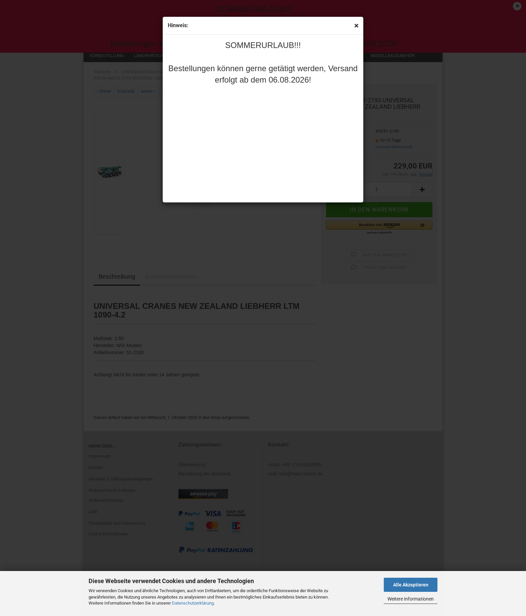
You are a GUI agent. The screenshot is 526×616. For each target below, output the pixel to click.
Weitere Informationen (410, 599)
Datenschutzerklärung (193, 603)
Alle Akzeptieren (410, 584)
